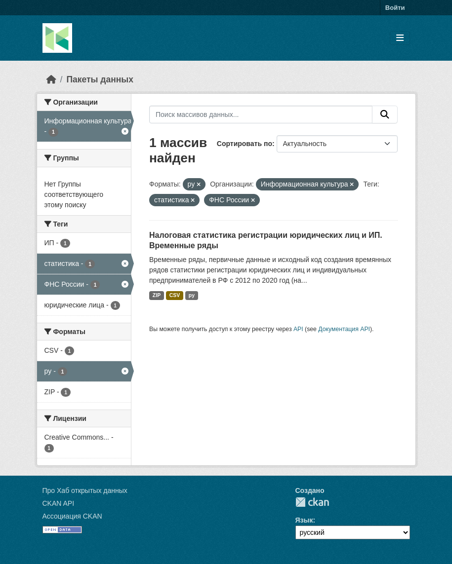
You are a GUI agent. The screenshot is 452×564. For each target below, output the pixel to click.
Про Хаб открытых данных (84, 490)
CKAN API (58, 503)
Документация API (344, 329)
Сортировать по (244, 144)
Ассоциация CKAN (72, 516)
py (192, 295)
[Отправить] (385, 114)
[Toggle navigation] (400, 38)
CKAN (312, 502)
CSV (174, 295)
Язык (304, 520)
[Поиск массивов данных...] (260, 114)
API (298, 329)
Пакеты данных (99, 79)
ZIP (157, 295)
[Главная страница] (51, 79)
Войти (395, 7)
